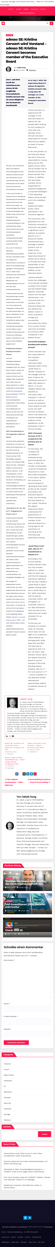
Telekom (7, 1120)
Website (7, 1029)
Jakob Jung (21, 68)
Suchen (7, 1127)
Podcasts (24, 1242)
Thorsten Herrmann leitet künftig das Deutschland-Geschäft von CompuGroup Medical (25, 884)
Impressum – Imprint (38, 9)
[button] (47, 23)
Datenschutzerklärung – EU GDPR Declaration (22, 1232)
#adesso (32, 70)
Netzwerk (8, 1092)
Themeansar (48, 1227)
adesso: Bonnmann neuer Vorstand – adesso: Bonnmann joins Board (37, 745)
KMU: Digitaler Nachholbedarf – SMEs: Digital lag (14, 782)
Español (18, 9)
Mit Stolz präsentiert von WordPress (14, 1227)
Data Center (9, 1075)
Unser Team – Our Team (36, 1242)
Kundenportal (36, 1237)
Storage (7, 1114)
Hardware (8, 1081)
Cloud (6, 1069)
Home (4, 1232)
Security (7, 1103)
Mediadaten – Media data (10, 1242)
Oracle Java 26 (14, 930)
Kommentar (9, 960)
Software (9, 35)
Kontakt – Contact (24, 1237)
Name (7, 1004)
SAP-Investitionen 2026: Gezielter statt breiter (25, 905)
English (26, 9)
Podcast (7, 1098)
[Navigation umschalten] (51, 23)
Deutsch (11, 9)
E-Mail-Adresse (11, 1016)
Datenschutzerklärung (26, 13)
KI (5, 1086)
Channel (7, 1064)
